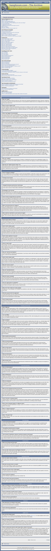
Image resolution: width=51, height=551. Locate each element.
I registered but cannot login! (7, 24)
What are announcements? (6, 56)
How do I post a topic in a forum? (7, 38)
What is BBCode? (5, 51)
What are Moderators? (5, 62)
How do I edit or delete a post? (7, 39)
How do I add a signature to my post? (8, 40)
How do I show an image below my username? (10, 34)
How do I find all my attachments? (7, 89)
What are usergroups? (5, 63)
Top (2, 111)
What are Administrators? (6, 61)
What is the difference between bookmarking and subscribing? (12, 84)
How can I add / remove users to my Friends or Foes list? (11, 75)
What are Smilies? (5, 53)
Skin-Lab (31, 547)
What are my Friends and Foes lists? (8, 74)
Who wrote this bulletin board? (7, 91)
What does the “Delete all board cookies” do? (9, 28)
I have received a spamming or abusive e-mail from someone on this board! (15, 72)
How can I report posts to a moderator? (8, 46)
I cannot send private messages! (7, 70)
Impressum (46, 2)
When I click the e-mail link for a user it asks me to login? (11, 36)
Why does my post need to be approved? (9, 48)
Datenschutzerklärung (38, 2)
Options (7, 10)
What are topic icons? (5, 59)
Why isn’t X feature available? (7, 92)
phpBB (21, 549)
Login (3, 10)
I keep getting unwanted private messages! (9, 71)
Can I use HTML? (5, 52)
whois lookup (31, 529)
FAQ (8, 2)
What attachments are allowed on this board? (9, 88)
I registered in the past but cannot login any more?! (10, 25)
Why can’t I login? (5, 20)
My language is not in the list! (7, 33)
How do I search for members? (7, 80)
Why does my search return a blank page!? (9, 79)
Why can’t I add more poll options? (8, 42)
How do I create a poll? (6, 41)
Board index (6, 12)
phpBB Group (32, 515)
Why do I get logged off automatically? (8, 21)
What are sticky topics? (6, 57)
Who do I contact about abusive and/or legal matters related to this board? (14, 93)
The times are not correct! (6, 31)
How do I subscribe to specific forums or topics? (10, 85)
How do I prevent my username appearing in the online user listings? (13, 22)
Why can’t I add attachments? (7, 44)
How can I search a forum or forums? (8, 78)
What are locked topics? (6, 58)
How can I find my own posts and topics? (9, 81)
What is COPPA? (5, 26)
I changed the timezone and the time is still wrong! (10, 32)
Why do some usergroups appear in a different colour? (11, 66)
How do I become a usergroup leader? (8, 65)
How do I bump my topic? (6, 49)
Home (4, 2)
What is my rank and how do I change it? (9, 35)
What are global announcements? (7, 55)
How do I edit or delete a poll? (7, 43)
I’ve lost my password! (5, 23)
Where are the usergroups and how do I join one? (10, 64)
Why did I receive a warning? (7, 45)
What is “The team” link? (6, 67)
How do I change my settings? (7, 30)
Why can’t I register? (5, 27)
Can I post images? (5, 54)
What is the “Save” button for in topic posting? (9, 47)
